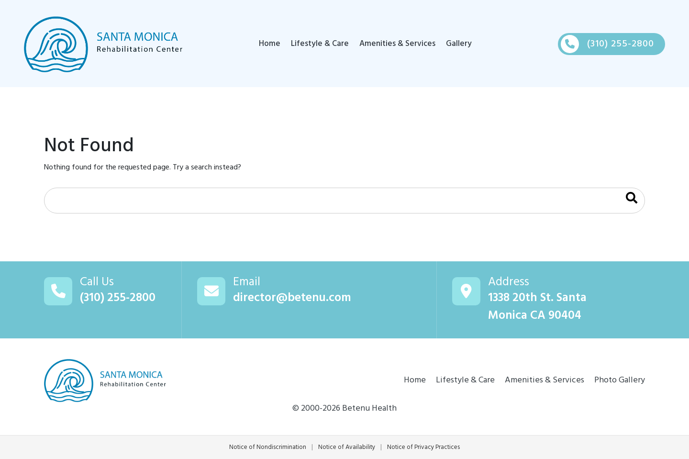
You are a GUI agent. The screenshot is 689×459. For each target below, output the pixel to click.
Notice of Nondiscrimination (267, 447)
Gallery (459, 44)
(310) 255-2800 (118, 299)
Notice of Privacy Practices (423, 447)
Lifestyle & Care (320, 44)
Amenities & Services (397, 44)
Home (269, 44)
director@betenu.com (292, 299)
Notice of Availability (346, 447)
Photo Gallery (619, 380)
